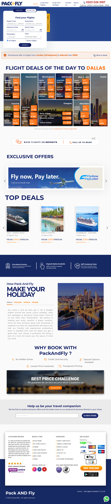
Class (27, 34)
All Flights (11, 40)
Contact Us (68, 4)
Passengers (11, 34)
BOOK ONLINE (37, 441)
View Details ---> (13, 242)
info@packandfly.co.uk (94, 491)
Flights (48, 17)
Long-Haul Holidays (56, 4)
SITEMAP (35, 447)
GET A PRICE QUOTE (39, 444)
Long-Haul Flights (44, 4)
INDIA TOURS (37, 456)
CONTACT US (61, 453)
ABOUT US (60, 450)
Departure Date (12, 27)
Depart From (11, 21)
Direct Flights (31, 40)
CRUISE (35, 459)
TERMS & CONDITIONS (64, 444)
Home (35, 4)
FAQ (58, 456)
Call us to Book (100, 55)
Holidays (48, 27)
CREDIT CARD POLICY (63, 441)
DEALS (9, 302)
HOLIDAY (18, 302)
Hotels (26, 302)
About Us (76, 4)
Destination (29, 21)
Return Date (29, 27)
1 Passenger (17, 37)
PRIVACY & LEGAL (62, 447)
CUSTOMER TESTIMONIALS (65, 459)
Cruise (35, 302)
